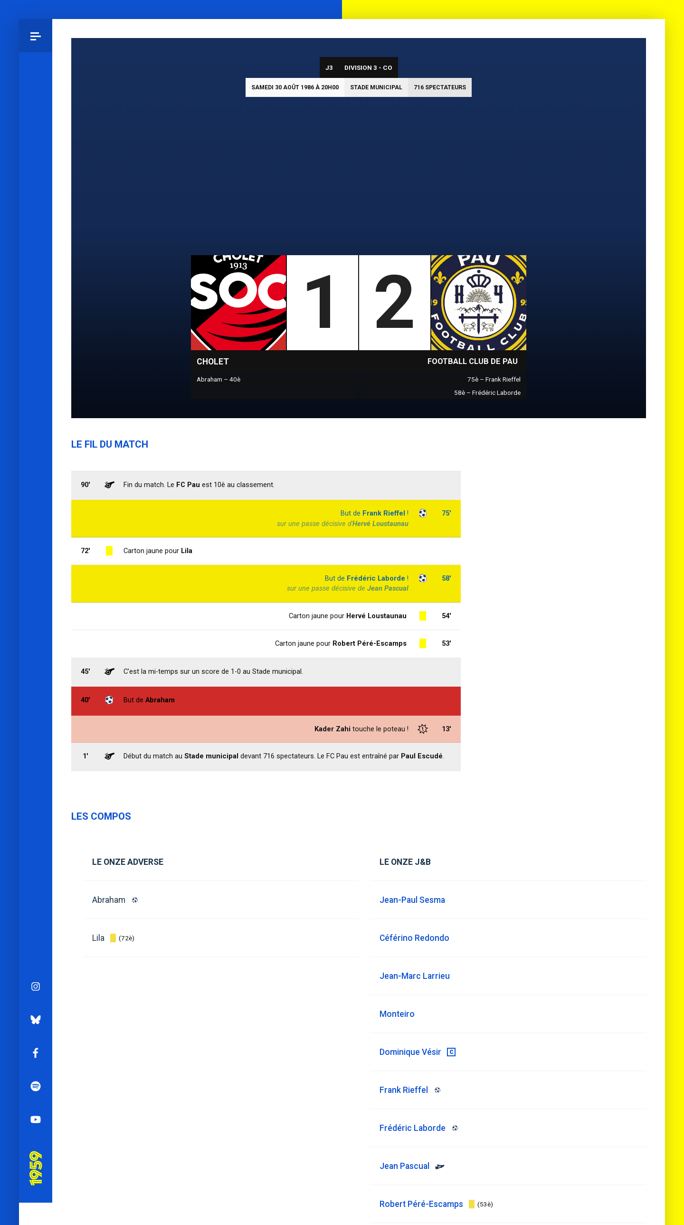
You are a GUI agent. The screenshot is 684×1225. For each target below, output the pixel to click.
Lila (98, 938)
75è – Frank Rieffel (494, 379)
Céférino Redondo (414, 938)
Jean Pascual (387, 588)
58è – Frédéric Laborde (487, 392)
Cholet (213, 361)
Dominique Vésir (410, 1052)
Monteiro (397, 1014)
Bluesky (35, 542)
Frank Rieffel (383, 513)
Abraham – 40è (218, 379)
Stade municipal (376, 87)
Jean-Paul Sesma (412, 900)
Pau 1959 (35, 677)
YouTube (35, 642)
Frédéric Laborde (376, 578)
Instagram (35, 509)
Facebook (35, 575)
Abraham (108, 900)
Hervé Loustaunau (380, 523)
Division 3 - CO (368, 67)
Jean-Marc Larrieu (415, 976)
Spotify (35, 608)
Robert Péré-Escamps (369, 643)
